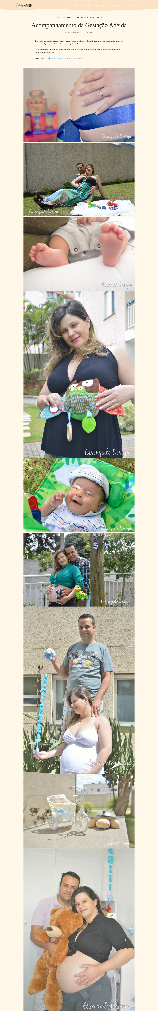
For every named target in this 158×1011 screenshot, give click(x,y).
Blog (125, 5)
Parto (69, 5)
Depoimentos (115, 5)
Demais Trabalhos (100, 5)
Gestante (87, 5)
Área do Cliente (136, 5)
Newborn (77, 5)
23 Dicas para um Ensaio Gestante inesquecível (67, 58)
